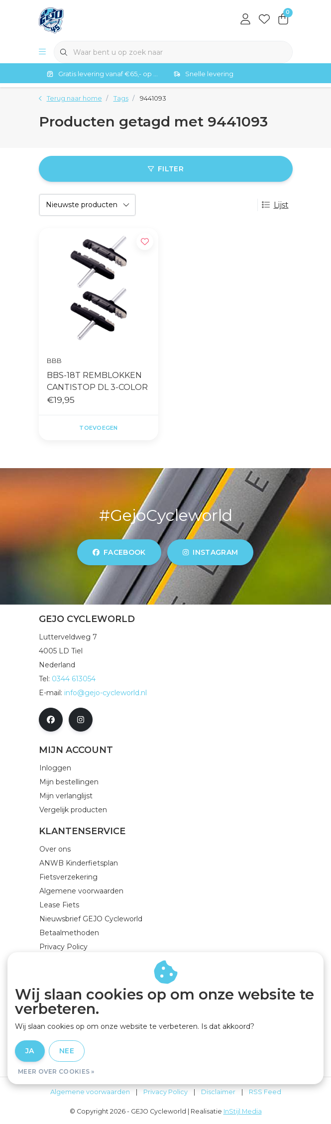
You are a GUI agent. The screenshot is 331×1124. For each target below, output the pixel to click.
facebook (119, 552)
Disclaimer (218, 1092)
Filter (165, 168)
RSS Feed (265, 1092)
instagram (210, 552)
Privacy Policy (165, 1092)
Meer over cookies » (56, 1071)
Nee (66, 1050)
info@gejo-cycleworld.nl (105, 692)
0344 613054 (74, 678)
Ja (29, 1050)
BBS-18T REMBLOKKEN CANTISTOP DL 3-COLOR (97, 381)
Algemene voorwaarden (90, 1092)
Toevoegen (98, 427)
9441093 (153, 98)
